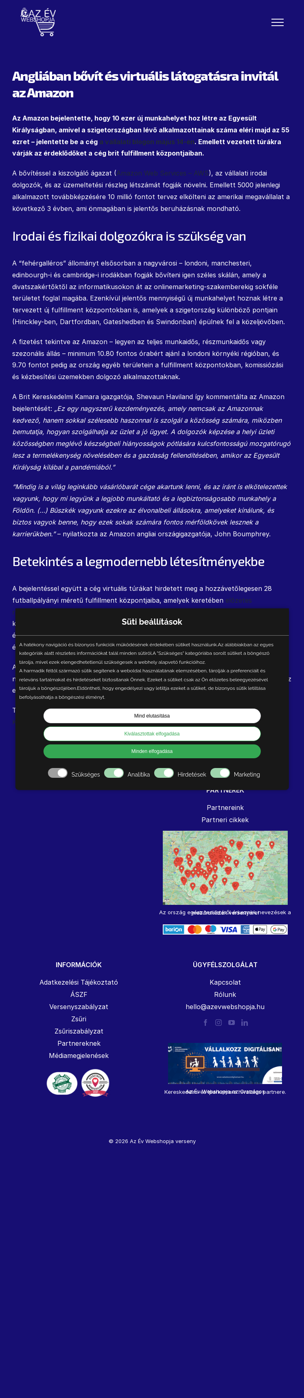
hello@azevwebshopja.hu (225, 1007)
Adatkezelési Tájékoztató (78, 982)
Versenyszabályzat (78, 1007)
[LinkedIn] (244, 1022)
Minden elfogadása (152, 751)
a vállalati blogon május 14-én (147, 142)
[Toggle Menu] (277, 22)
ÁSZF (78, 994)
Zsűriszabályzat (79, 1031)
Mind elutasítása (152, 716)
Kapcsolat (225, 982)
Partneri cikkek (225, 820)
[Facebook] (205, 1022)
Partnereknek (79, 1043)
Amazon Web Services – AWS (162, 173)
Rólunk (225, 994)
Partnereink (225, 807)
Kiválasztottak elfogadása (151, 734)
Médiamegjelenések (79, 1055)
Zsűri (78, 1019)
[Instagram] (218, 1022)
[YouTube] (231, 1022)
